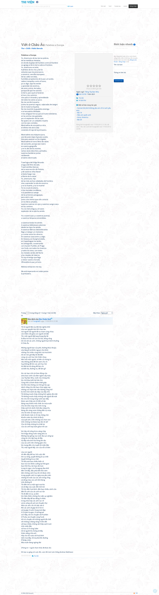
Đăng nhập (133, 6)
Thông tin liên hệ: (120, 72)
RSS (136, 593)
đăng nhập (122, 62)
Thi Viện (27, 2)
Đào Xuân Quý (45, 319)
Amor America (82, 117)
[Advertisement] (79, 24)
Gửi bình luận (118, 81)
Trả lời (81, 98)
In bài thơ (82, 100)
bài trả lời (81, 94)
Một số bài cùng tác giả (86, 105)
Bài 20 (79, 120)
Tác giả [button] (103, 6)
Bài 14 (79, 113)
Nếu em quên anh (84, 115)
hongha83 (86, 124)
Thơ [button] (110, 6)
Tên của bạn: (118, 65)
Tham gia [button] (117, 6)
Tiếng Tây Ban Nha (92, 92)
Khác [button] (125, 6)
